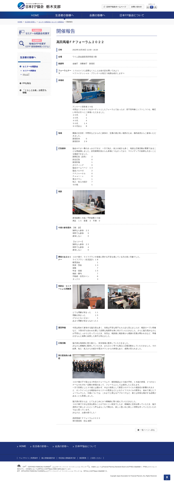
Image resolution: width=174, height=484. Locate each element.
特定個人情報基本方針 (67, 458)
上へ (167, 477)
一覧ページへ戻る (147, 430)
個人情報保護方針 (48, 458)
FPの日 (26, 74)
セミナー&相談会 (29, 71)
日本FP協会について (85, 446)
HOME (22, 446)
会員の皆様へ (62, 446)
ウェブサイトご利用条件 (28, 458)
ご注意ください (96, 458)
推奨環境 (82, 458)
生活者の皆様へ (41, 446)
